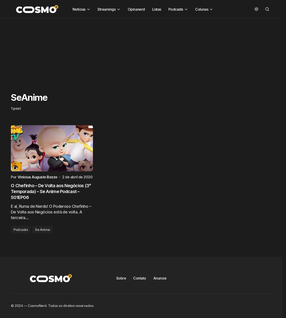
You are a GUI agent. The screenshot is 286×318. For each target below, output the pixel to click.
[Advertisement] (135, 50)
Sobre (121, 278)
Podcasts (21, 229)
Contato (139, 278)
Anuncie (160, 278)
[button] (256, 9)
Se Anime (42, 229)
